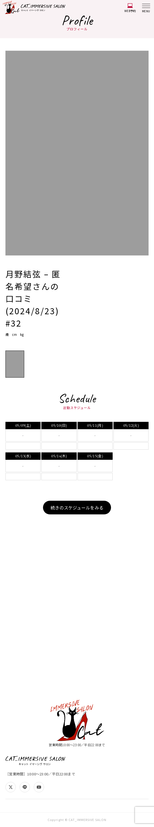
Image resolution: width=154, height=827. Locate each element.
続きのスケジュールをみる (77, 507)
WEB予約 (130, 8)
